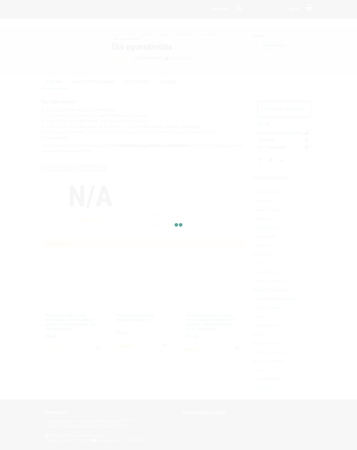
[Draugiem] (70, 168)
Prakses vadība (264, 236)
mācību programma (93, 82)
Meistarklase (262, 254)
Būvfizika (259, 334)
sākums (54, 82)
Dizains (258, 317)
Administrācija (263, 388)
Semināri (131, 34)
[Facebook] (45, 168)
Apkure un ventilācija (268, 361)
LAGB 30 (259, 263)
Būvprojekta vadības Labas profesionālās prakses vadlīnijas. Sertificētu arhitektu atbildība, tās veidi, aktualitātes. (70, 322)
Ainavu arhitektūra (266, 379)
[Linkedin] (61, 168)
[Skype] (78, 168)
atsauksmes (137, 82)
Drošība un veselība (155, 34)
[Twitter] (53, 168)
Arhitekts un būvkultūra (270, 352)
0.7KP (261, 133)
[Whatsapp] (86, 168)
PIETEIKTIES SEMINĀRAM (284, 109)
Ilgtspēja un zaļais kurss (271, 290)
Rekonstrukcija (264, 219)
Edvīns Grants (274, 48)
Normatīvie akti (184, 34)
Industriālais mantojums (271, 281)
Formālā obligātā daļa (284, 133)
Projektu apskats (265, 228)
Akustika (259, 370)
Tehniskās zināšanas (269, 210)
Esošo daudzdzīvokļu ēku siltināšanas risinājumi (135, 317)
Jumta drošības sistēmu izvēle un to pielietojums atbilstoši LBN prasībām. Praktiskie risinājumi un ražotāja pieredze (210, 322)
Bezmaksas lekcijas (268, 343)
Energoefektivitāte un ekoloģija (275, 299)
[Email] (94, 168)
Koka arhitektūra (265, 272)
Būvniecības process (269, 325)
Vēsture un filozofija (267, 192)
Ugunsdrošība (210, 34)
